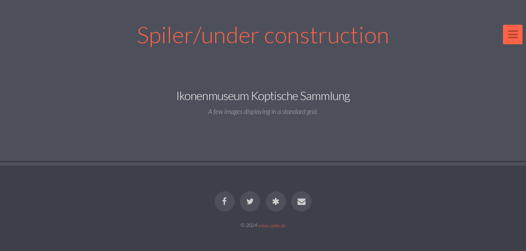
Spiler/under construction (263, 34)
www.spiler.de (271, 225)
